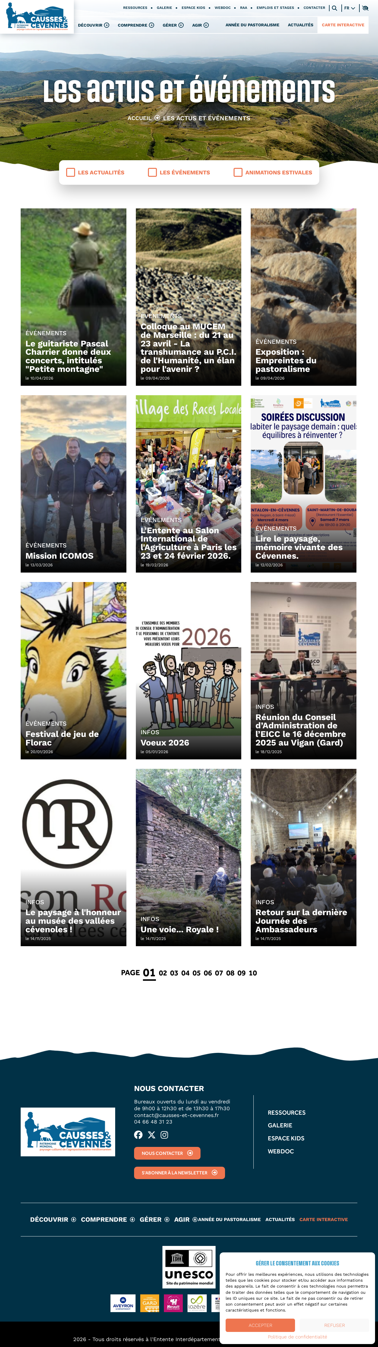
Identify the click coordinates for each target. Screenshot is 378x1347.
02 (163, 973)
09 (241, 973)
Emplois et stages (275, 8)
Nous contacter (167, 1153)
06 (208, 973)
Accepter (260, 1325)
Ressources (135, 8)
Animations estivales (273, 172)
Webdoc (223, 8)
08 (230, 973)
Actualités (300, 24)
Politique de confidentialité (297, 1337)
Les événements (179, 172)
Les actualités (95, 172)
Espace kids (193, 8)
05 (197, 973)
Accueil (139, 118)
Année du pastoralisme (252, 24)
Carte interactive (343, 24)
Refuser (334, 1325)
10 (253, 973)
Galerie (164, 8)
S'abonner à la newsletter (179, 1173)
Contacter (314, 8)
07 (219, 973)
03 (174, 973)
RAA (243, 8)
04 (185, 973)
